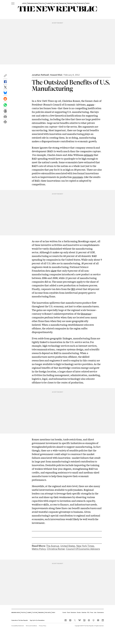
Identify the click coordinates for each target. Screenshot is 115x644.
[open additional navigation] (12, 3)
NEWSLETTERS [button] (72, 3)
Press (91, 612)
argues (90, 104)
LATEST (24, 3)
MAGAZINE (63, 3)
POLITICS (42, 3)
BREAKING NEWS (33, 3)
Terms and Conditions (31, 626)
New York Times (85, 546)
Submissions (100, 612)
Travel (68, 612)
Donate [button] (79, 612)
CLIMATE (49, 3)
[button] (5, 76)
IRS (73, 289)
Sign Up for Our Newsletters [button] (37, 620)
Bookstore (73, 612)
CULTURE (55, 3)
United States (67, 546)
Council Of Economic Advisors (83, 549)
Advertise (83, 612)
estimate (88, 155)
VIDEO (88, 3)
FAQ (88, 612)
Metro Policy (39, 549)
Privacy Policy (42, 626)
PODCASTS (81, 3)
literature (86, 313)
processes (77, 177)
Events (64, 612)
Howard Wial (56, 74)
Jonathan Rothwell (40, 74)
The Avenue (52, 546)
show (54, 270)
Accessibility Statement (17, 626)
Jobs (95, 612)
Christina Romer (56, 549)
